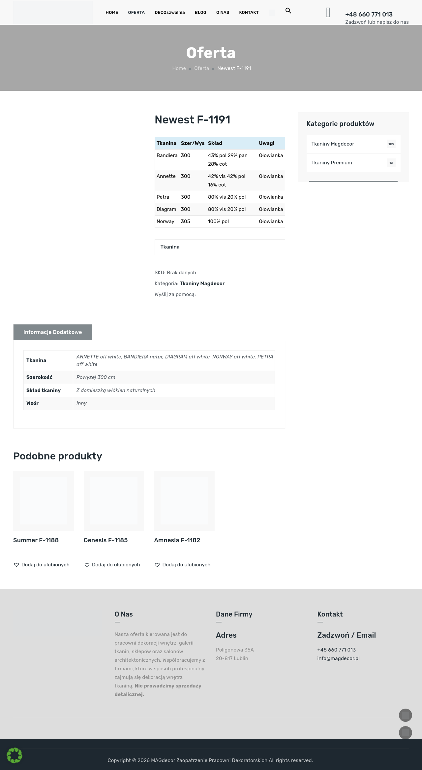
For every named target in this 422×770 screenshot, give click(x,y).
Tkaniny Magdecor (202, 283)
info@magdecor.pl (338, 658)
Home (178, 68)
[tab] (52, 332)
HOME (112, 12)
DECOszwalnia (170, 12)
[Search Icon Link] (288, 12)
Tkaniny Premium (332, 163)
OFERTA (136, 12)
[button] (41, 564)
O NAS (222, 12)
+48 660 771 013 (369, 14)
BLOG (200, 12)
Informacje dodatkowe (52, 332)
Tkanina (170, 247)
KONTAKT (249, 12)
